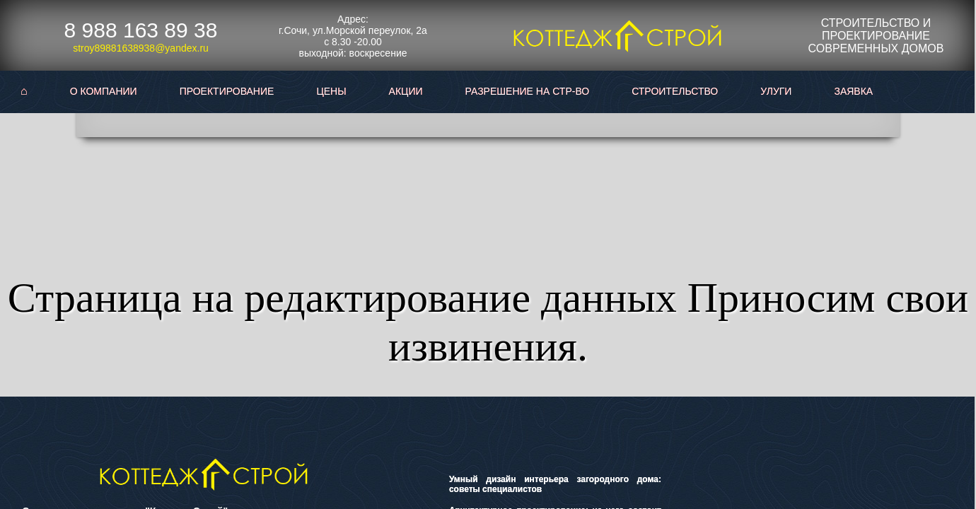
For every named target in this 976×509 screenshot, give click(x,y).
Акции (406, 91)
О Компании (103, 91)
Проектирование (227, 91)
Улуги (775, 91)
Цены (331, 91)
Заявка (853, 91)
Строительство (675, 91)
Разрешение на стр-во (527, 91)
